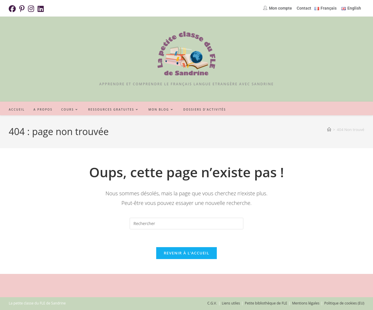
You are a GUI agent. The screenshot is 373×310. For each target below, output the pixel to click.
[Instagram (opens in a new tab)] (31, 8)
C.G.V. (212, 303)
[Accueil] (329, 129)
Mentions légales (305, 303)
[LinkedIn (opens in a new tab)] (40, 8)
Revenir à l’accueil (186, 253)
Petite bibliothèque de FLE (266, 303)
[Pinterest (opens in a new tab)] (21, 8)
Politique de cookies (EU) (344, 303)
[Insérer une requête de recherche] (186, 223)
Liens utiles (231, 303)
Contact (304, 8)
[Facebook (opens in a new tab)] (13, 8)
